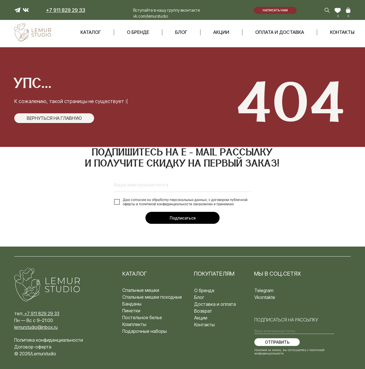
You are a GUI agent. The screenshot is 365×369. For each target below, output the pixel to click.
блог (181, 32)
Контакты (342, 32)
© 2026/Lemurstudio (35, 353)
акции (221, 32)
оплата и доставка (279, 32)
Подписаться (183, 218)
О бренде (138, 32)
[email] (182, 185)
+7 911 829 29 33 (41, 313)
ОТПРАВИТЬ (277, 342)
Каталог (90, 32)
